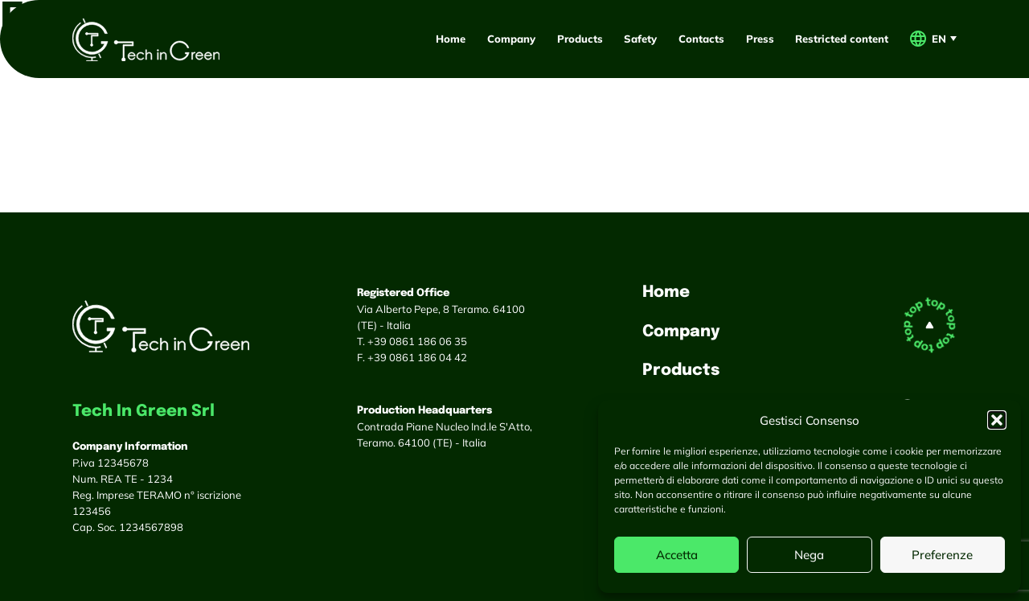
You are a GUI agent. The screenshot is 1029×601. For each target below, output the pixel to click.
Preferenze (942, 554)
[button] (997, 420)
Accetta (677, 554)
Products (580, 38)
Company (511, 38)
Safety (640, 38)
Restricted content (841, 38)
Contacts (701, 38)
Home (450, 38)
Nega (809, 554)
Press (760, 38)
